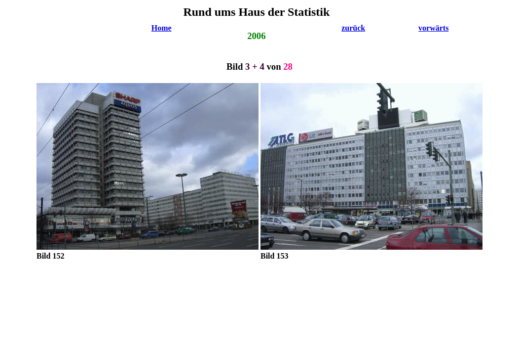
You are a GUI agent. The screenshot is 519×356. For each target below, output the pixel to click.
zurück (353, 28)
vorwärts (433, 28)
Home (161, 28)
